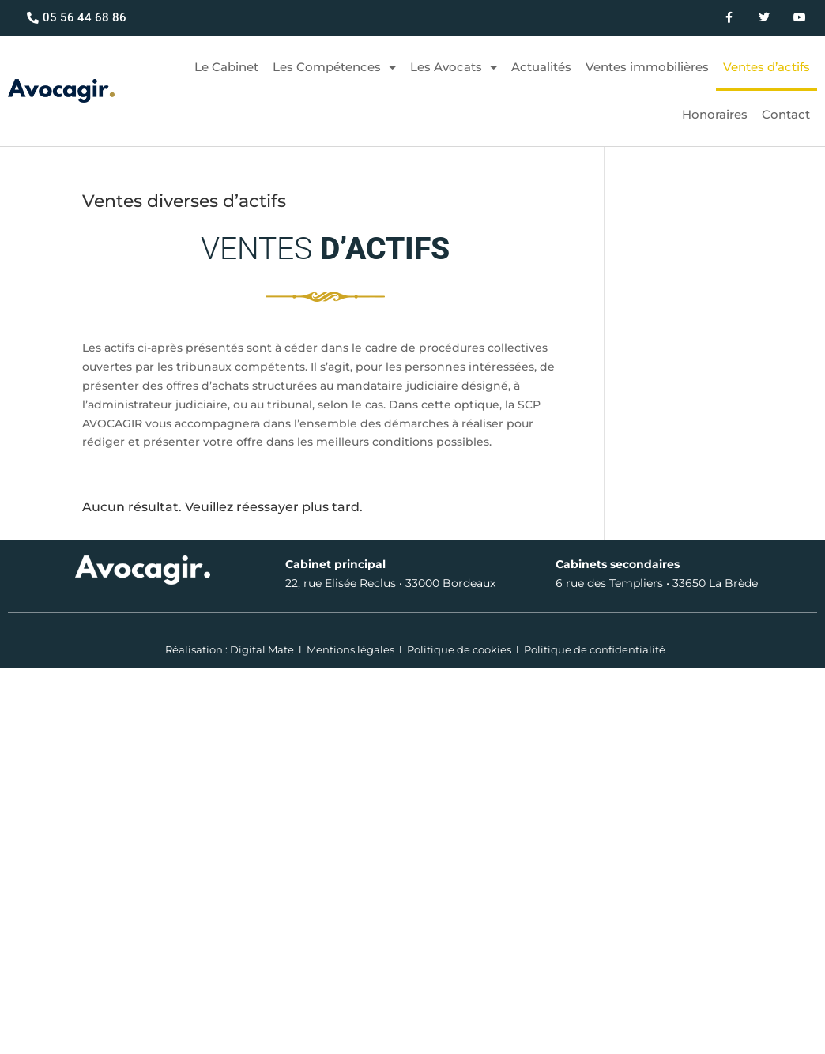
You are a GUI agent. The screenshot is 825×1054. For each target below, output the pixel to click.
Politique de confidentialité (594, 649)
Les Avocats (453, 67)
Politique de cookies (459, 649)
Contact (786, 114)
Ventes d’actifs (766, 66)
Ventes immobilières (647, 66)
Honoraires (715, 114)
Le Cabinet (226, 66)
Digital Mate (262, 649)
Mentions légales (350, 649)
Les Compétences (334, 67)
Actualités (541, 66)
